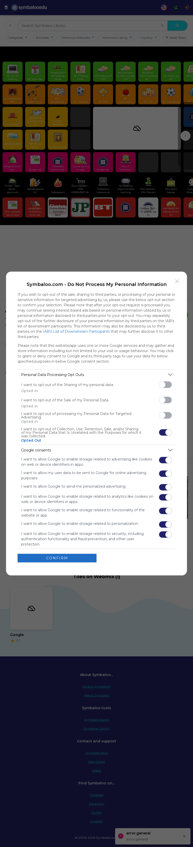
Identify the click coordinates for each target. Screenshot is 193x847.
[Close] (177, 281)
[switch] (165, 384)
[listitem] (96, 374)
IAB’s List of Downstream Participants (76, 331)
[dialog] (96, 423)
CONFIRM (57, 558)
